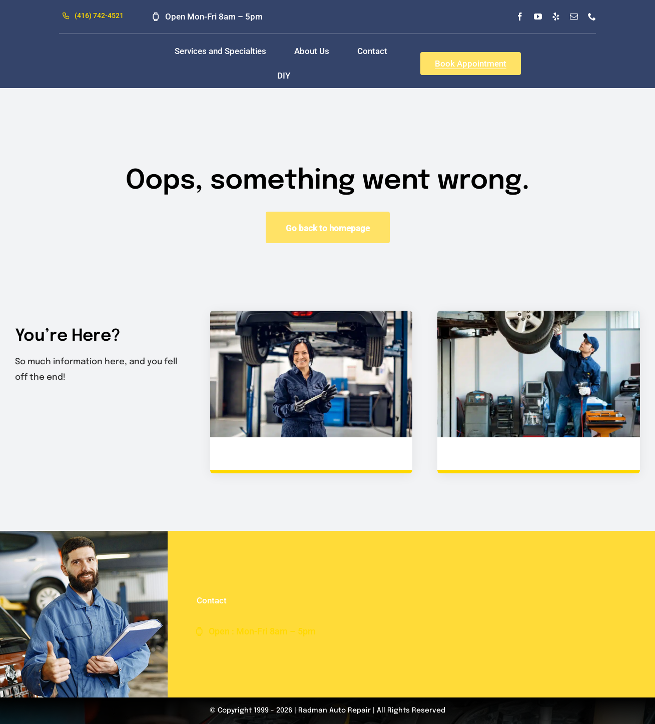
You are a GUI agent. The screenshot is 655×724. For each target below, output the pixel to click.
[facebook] (520, 17)
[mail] (574, 17)
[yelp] (556, 17)
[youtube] (538, 17)
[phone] (592, 17)
